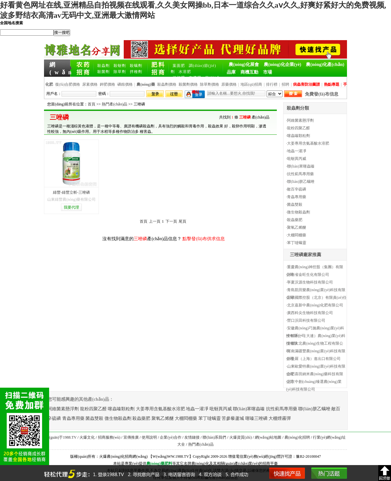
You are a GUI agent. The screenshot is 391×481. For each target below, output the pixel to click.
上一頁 (154, 221)
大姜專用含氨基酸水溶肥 (308, 143)
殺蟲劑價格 (166, 84)
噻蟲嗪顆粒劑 (298, 135)
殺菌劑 (103, 71)
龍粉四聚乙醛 (298, 128)
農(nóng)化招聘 (297, 437)
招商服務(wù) (109, 437)
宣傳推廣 (131, 437)
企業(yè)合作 (170, 437)
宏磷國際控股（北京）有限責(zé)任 (317, 297)
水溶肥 (185, 71)
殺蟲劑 (103, 65)
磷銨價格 (125, 84)
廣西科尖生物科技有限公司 (310, 313)
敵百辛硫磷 (296, 189)
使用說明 (149, 437)
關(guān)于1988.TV (61, 437)
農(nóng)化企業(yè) (282, 64)
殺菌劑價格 (188, 84)
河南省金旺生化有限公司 (308, 274)
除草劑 (120, 71)
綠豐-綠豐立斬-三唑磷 (71, 192)
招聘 (285, 84)
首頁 (91, 104)
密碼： (104, 93)
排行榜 (271, 84)
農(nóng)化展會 (244, 64)
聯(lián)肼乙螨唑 (300, 181)
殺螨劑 (136, 65)
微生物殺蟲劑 (298, 212)
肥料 (168, 463)
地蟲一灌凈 (296, 151)
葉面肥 (179, 65)
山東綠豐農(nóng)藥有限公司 (71, 199)
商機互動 (249, 72)
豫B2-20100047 (308, 456)
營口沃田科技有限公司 (306, 320)
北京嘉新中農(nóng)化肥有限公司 (315, 305)
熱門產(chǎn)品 (114, 104)
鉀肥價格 (107, 84)
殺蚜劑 (120, 65)
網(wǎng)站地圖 (268, 437)
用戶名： (54, 93)
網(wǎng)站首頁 (60, 64)
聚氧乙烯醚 (296, 227)
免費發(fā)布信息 (321, 94)
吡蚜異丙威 (296, 158)
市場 (267, 72)
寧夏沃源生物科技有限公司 (310, 282)
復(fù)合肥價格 (67, 84)
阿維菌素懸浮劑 (300, 120)
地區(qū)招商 (251, 84)
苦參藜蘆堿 (233, 418)
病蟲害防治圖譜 (306, 84)
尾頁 (182, 221)
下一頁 (171, 221)
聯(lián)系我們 (214, 437)
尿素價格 (90, 84)
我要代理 (71, 207)
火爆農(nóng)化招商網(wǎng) (123, 456)
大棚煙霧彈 (280, 418)
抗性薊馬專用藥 (300, 174)
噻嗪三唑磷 (256, 418)
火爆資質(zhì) (240, 437)
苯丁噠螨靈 (296, 242)
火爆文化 (87, 437)
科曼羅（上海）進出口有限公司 (314, 358)
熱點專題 (331, 84)
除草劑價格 (209, 84)
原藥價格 (229, 84)
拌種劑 (136, 71)
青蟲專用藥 (296, 197)
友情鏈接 (192, 437)
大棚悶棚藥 (296, 235)
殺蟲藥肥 (294, 220)
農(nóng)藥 (155, 463)
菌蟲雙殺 (294, 204)
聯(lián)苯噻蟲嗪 (300, 166)
